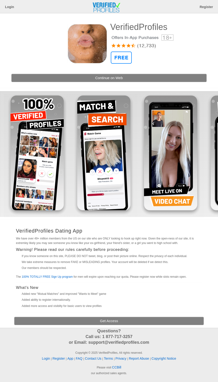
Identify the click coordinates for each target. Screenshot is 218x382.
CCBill (116, 367)
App (70, 358)
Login (9, 7)
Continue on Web (109, 78)
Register (206, 7)
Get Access (109, 321)
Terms (109, 358)
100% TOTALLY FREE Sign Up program (47, 276)
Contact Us (93, 358)
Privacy (121, 358)
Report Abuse (139, 358)
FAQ (79, 358)
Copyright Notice (164, 358)
